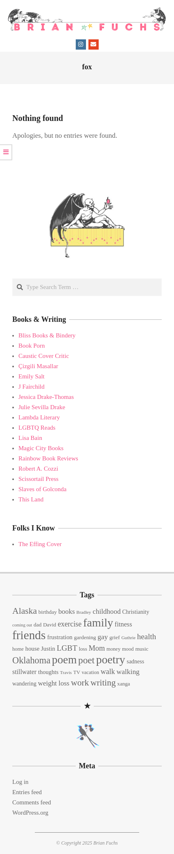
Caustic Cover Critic (43, 356)
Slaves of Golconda (42, 489)
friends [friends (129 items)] (28, 635)
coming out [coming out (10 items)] (22, 625)
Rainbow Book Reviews (48, 458)
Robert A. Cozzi (38, 468)
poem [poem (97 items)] (64, 660)
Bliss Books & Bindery (47, 335)
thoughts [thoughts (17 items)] (48, 672)
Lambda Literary (39, 417)
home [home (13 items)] (18, 649)
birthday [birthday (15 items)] (47, 612)
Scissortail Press (38, 479)
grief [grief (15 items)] (114, 637)
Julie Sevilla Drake (41, 407)
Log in (20, 782)
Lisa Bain (30, 438)
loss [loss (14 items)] (83, 649)
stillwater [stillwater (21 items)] (24, 671)
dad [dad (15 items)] (37, 625)
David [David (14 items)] (49, 625)
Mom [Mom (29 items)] (97, 648)
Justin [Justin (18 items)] (48, 648)
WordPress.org (30, 812)
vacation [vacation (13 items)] (90, 672)
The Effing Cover (40, 544)
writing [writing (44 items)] (103, 683)
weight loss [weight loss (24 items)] (54, 683)
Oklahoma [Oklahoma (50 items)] (31, 660)
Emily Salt (31, 376)
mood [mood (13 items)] (128, 649)
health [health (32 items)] (146, 636)
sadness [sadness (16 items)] (135, 661)
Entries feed (27, 792)
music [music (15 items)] (141, 649)
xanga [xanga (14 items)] (123, 684)
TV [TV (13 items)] (76, 672)
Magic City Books (40, 448)
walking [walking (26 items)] (128, 671)
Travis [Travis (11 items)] (66, 672)
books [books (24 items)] (66, 611)
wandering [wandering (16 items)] (24, 684)
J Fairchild (31, 386)
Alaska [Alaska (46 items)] (24, 611)
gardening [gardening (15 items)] (85, 637)
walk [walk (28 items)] (108, 671)
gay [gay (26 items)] (102, 637)
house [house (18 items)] (32, 648)
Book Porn (31, 345)
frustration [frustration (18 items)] (59, 637)
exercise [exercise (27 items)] (69, 624)
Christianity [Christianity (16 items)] (135, 612)
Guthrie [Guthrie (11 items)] (128, 637)
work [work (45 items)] (80, 683)
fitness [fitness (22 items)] (123, 624)
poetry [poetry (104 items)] (110, 659)
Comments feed (31, 802)
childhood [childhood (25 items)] (106, 611)
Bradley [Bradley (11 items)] (84, 612)
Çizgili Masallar (38, 366)
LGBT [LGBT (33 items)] (67, 648)
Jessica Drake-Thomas (46, 397)
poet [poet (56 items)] (86, 660)
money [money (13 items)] (113, 649)
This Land (30, 499)
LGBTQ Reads (36, 427)
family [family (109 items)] (98, 622)
